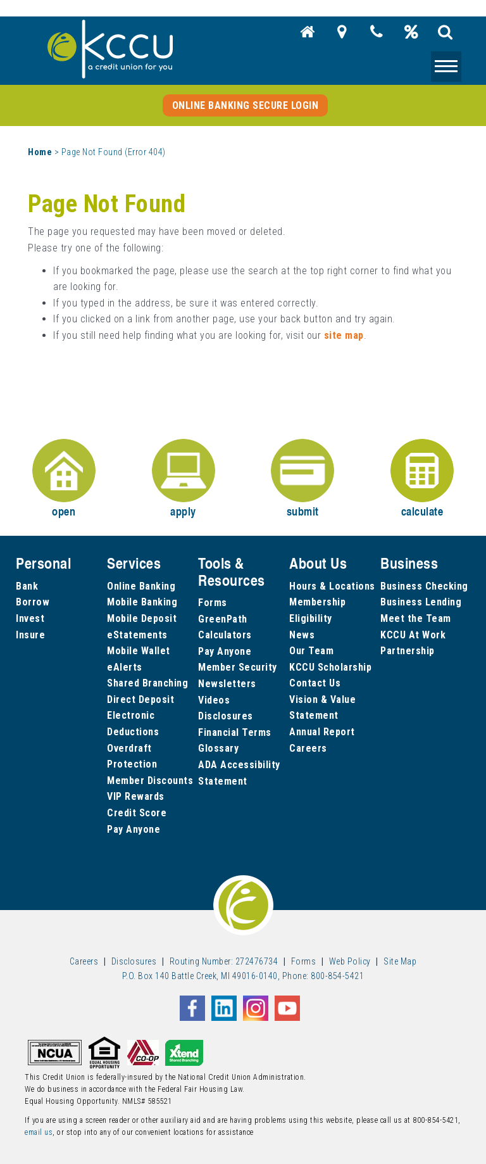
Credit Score (136, 813)
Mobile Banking (142, 602)
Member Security (237, 667)
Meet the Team (415, 618)
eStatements (137, 635)
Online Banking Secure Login (245, 105)
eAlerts (124, 667)
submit (302, 479)
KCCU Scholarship (330, 667)
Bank (27, 586)
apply (183, 479)
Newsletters (227, 684)
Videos (214, 700)
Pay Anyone (133, 829)
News (302, 635)
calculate (422, 479)
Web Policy (350, 961)
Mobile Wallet (138, 651)
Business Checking (424, 586)
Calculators (225, 635)
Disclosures (225, 716)
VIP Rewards (136, 796)
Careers (308, 748)
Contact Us (314, 683)
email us (39, 1132)
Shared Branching (147, 683)
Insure (30, 635)
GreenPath (222, 619)
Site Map (399, 961)
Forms (212, 603)
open (64, 479)
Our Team (311, 651)
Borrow (32, 602)
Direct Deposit (140, 699)
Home (40, 152)
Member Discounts (150, 781)
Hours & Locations (332, 586)
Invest (30, 618)
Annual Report (322, 732)
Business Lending (420, 602)
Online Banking (141, 586)
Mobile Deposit (142, 618)
